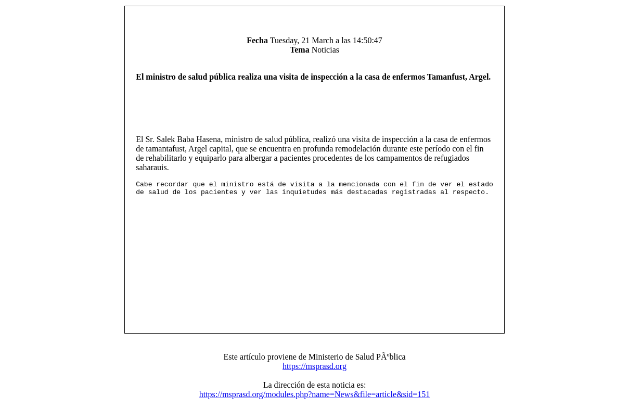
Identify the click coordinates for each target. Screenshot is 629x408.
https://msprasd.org (314, 369)
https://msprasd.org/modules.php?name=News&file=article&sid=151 (314, 397)
